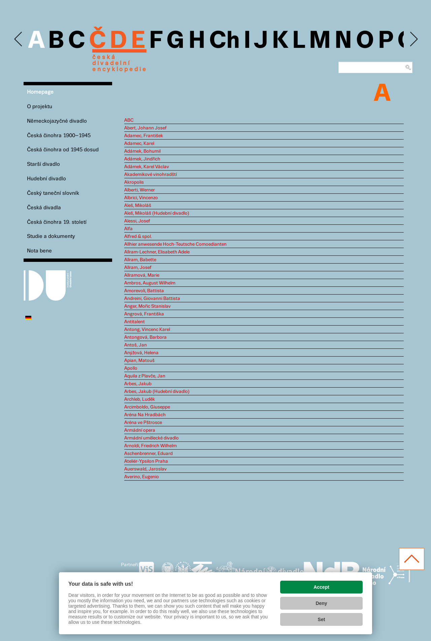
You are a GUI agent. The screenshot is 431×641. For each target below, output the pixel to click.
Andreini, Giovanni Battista (152, 298)
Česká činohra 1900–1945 (59, 136)
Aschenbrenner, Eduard (148, 453)
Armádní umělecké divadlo (151, 438)
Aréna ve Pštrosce (143, 422)
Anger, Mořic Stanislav (147, 306)
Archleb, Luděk (139, 399)
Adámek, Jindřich (142, 159)
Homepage (40, 92)
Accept (321, 587)
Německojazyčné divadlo (57, 121)
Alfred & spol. (138, 236)
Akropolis (134, 182)
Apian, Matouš (139, 360)
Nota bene (39, 251)
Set (321, 619)
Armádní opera (139, 430)
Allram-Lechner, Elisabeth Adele (157, 252)
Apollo (130, 368)
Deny (321, 603)
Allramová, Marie (141, 275)
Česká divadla (44, 208)
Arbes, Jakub (138, 383)
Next (413, 39)
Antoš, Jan (135, 345)
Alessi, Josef (137, 221)
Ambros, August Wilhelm (149, 283)
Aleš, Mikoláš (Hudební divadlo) (156, 213)
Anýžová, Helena (141, 352)
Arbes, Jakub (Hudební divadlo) (157, 391)
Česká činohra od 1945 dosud (63, 150)
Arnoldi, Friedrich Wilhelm (150, 446)
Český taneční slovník (53, 193)
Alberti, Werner (139, 190)
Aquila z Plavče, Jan (144, 376)
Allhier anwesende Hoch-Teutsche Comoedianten (175, 244)
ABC (129, 120)
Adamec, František (143, 135)
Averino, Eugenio (141, 477)
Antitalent (134, 321)
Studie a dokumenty (51, 236)
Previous (18, 39)
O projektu (39, 107)
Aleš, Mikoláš (137, 205)
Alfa (128, 228)
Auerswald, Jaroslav (145, 469)
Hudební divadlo (46, 179)
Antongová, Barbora (145, 337)
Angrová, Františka (144, 314)
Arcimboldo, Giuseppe (147, 407)
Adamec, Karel (139, 143)
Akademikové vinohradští (150, 174)
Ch (224, 41)
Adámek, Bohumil (142, 151)
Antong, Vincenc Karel (147, 329)
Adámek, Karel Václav (146, 166)
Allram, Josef (138, 267)
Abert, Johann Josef (145, 128)
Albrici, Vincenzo (141, 197)
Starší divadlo (43, 164)
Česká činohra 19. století (57, 222)
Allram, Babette (140, 259)
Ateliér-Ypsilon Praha (146, 461)
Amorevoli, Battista (144, 290)
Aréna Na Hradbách (145, 415)
